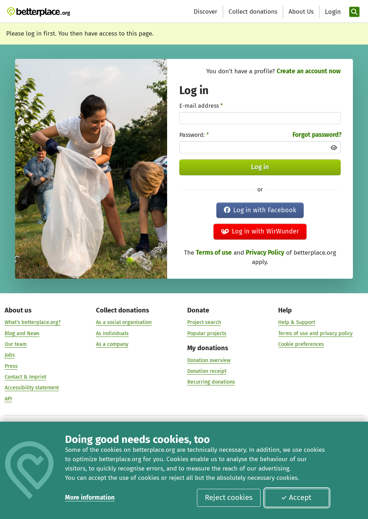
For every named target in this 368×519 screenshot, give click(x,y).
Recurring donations (211, 382)
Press (11, 366)
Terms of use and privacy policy (315, 333)
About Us (301, 11)
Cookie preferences (301, 344)
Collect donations (253, 11)
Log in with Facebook (260, 210)
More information (90, 497)
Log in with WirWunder (260, 231)
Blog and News (22, 333)
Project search (204, 322)
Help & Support (296, 322)
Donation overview (208, 360)
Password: (194, 134)
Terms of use (214, 252)
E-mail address (201, 105)
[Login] (332, 12)
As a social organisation (124, 322)
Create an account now (309, 71)
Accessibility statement (32, 388)
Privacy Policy (265, 252)
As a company (112, 344)
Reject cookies (229, 497)
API (8, 398)
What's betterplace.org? (33, 322)
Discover (205, 11)
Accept (296, 497)
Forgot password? (317, 135)
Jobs (10, 355)
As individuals (112, 333)
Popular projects (206, 333)
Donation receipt (206, 371)
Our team (16, 344)
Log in (260, 167)
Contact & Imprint (25, 377)
